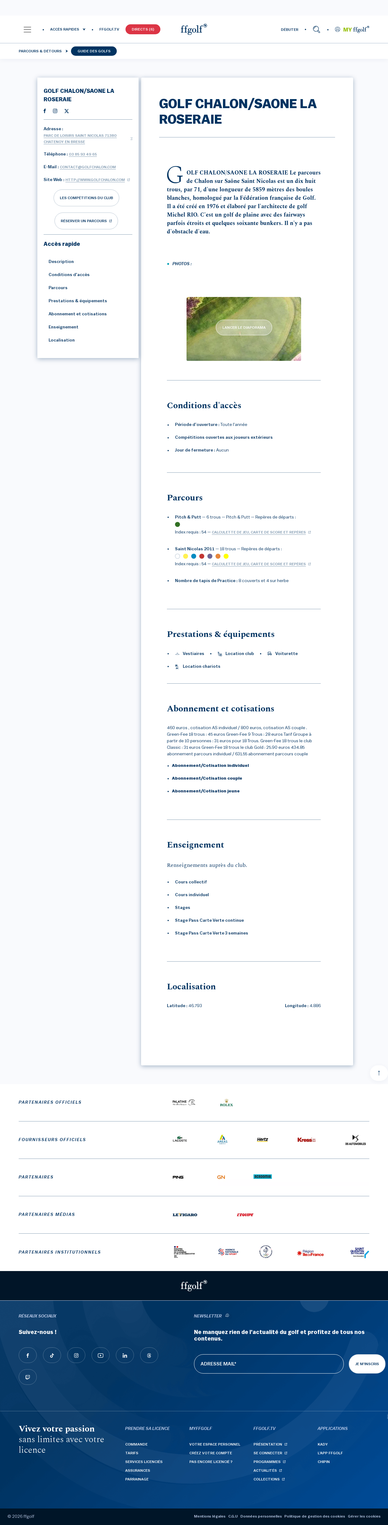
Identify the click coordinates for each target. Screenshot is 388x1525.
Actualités (265, 1470)
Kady (323, 1444)
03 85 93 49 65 (83, 154)
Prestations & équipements (75, 301)
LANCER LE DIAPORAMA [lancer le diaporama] (244, 327)
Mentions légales (209, 1516)
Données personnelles (261, 1516)
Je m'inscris (367, 1364)
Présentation (267, 1444)
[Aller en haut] (379, 1073)
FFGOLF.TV (109, 29)
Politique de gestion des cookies (314, 1516)
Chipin (324, 1462)
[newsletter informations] (227, 1316)
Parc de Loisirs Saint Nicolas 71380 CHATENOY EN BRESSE (80, 139)
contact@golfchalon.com (88, 167)
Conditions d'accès (67, 275)
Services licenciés (144, 1462)
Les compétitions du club (86, 198)
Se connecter (267, 1453)
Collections (266, 1479)
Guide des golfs (94, 51)
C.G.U (233, 1516)
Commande (136, 1444)
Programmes (267, 1462)
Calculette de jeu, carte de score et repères (259, 532)
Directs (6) (143, 29)
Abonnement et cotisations (75, 314)
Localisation (59, 340)
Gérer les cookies (364, 1516)
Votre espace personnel (214, 1444)
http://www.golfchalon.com (95, 180)
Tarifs (131, 1453)
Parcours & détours (40, 51)
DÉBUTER (289, 29)
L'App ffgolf (330, 1453)
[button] (27, 29)
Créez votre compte (210, 1453)
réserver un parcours (84, 221)
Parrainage (137, 1479)
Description (59, 262)
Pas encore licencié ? (211, 1462)
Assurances (137, 1470)
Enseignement (61, 327)
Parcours (56, 288)
